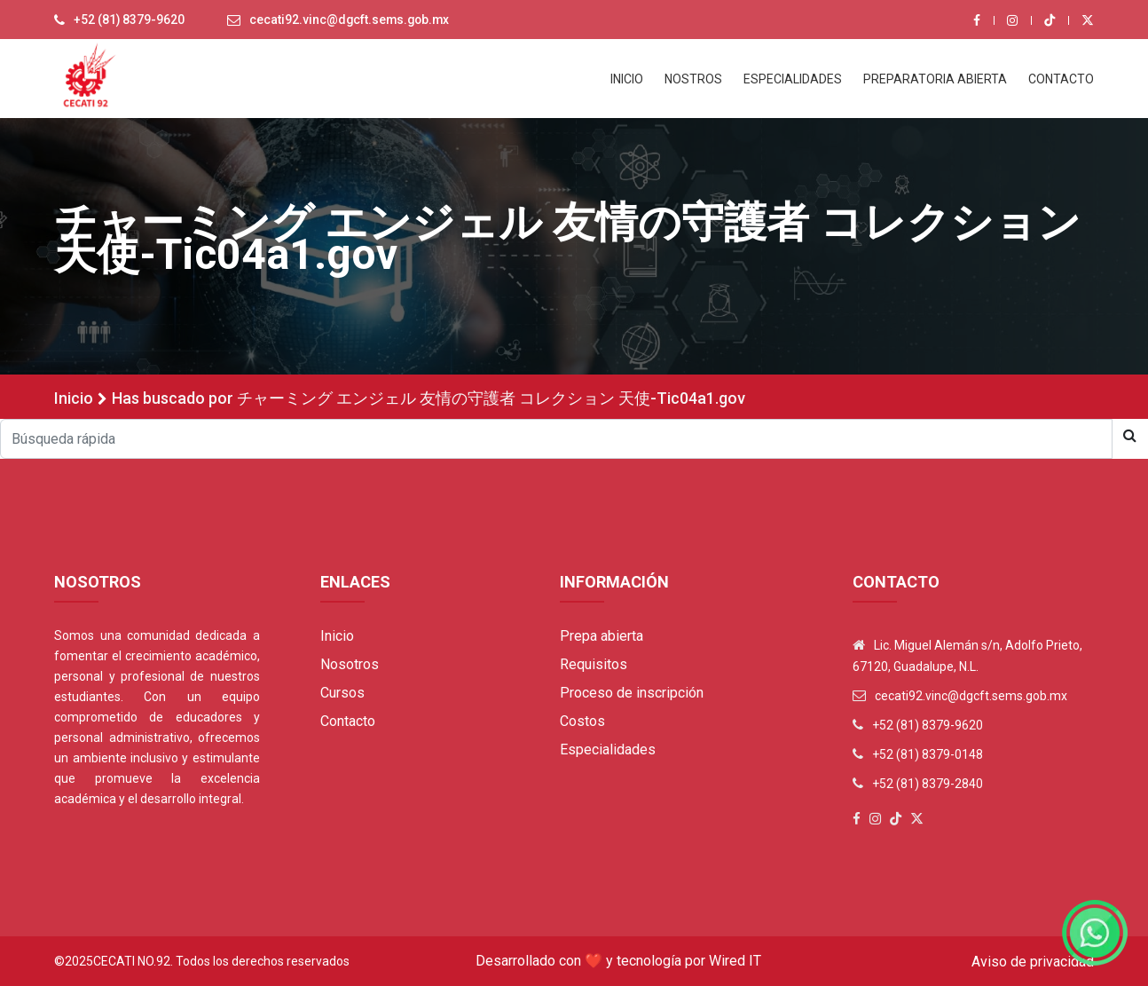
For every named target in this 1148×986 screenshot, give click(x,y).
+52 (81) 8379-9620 (129, 20)
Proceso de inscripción (632, 692)
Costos (582, 721)
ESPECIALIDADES (792, 79)
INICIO (626, 79)
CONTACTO (1061, 79)
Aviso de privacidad (1032, 961)
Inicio (73, 398)
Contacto (347, 721)
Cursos (342, 692)
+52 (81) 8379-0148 (927, 754)
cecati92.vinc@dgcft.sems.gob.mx (352, 20)
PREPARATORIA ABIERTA (935, 79)
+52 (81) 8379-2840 (927, 784)
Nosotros (349, 664)
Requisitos (593, 664)
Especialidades (608, 749)
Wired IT (735, 960)
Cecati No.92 (131, 961)
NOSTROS (693, 79)
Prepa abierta (601, 635)
